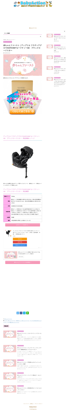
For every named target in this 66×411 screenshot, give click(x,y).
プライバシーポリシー (38, 403)
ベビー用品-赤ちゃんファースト (13, 322)
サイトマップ (26, 403)
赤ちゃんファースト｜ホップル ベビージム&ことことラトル (59, 70)
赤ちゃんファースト (33, 28)
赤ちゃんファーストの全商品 (22, 262)
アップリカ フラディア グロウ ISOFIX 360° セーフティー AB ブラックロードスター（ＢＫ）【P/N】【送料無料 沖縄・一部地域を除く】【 (26, 232)
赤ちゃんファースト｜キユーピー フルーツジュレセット (60, 38)
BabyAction (33, 407)
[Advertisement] (33, 17)
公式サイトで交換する (22, 225)
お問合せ (31, 403)
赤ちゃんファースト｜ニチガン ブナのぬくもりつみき (60, 49)
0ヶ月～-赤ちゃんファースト (9, 320)
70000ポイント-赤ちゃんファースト (22, 320)
